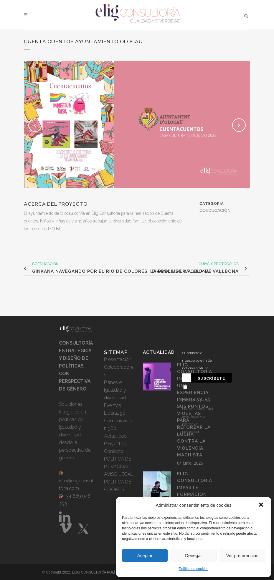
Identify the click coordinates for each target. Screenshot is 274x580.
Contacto (114, 451)
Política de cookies (193, 569)
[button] (261, 505)
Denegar (193, 555)
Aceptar (145, 555)
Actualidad (115, 436)
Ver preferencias (242, 555)
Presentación (117, 359)
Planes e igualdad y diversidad (115, 390)
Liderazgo (115, 413)
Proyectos (115, 443)
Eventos (112, 405)
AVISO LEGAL (118, 474)
